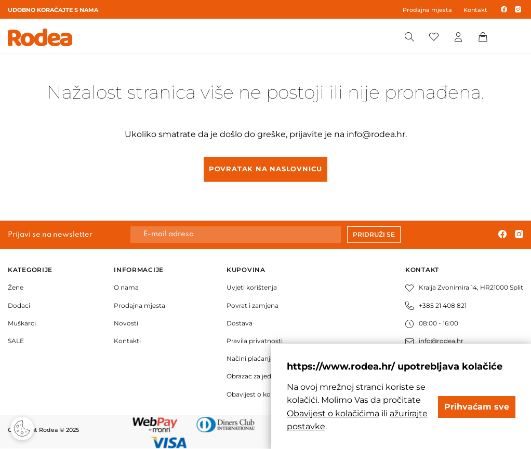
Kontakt (475, 9)
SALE (16, 341)
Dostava (240, 323)
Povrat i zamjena (252, 305)
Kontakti (127, 341)
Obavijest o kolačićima (262, 394)
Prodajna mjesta (427, 9)
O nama (126, 287)
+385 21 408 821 (436, 305)
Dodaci (19, 305)
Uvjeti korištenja (252, 287)
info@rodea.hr (376, 134)
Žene (15, 287)
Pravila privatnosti (255, 341)
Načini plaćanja (250, 358)
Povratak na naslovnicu (265, 169)
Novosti (126, 323)
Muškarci (22, 323)
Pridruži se (374, 234)
